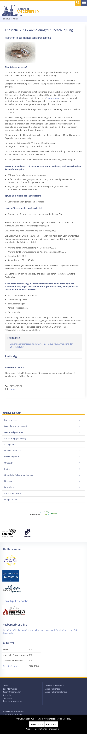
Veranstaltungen (52, 689)
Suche (5, 685)
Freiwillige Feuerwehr (15, 601)
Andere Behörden (12, 493)
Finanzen (8, 481)
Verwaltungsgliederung (15, 438)
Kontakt (13, 389)
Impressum (7, 698)
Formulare (9, 487)
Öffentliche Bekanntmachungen (19, 475)
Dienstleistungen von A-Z (15, 426)
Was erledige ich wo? (14, 432)
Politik (7, 469)
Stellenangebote (11, 456)
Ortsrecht (8, 463)
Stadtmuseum (52, 98)
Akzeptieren (37, 724)
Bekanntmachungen (11, 692)
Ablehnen (51, 724)
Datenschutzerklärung (12, 701)
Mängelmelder (11, 499)
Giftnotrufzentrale (10, 666)
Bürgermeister (11, 420)
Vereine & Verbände (54, 685)
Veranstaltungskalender (56, 692)
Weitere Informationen (36, 729)
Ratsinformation (9, 689)
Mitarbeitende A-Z (12, 450)
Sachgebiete (10, 444)
